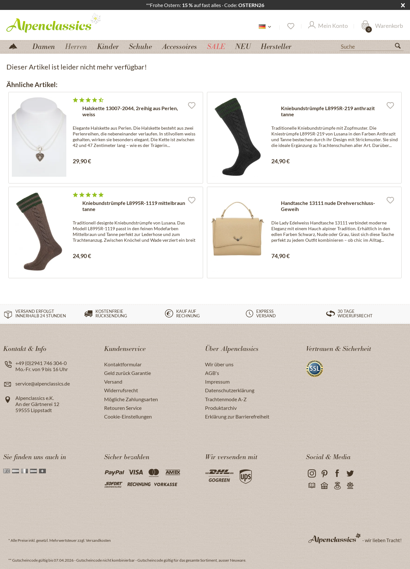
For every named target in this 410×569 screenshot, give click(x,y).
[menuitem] (372, 46)
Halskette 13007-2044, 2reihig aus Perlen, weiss (130, 111)
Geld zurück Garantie (127, 373)
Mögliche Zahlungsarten (131, 399)
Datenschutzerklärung (229, 390)
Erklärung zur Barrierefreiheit (237, 416)
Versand (113, 381)
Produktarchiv (221, 408)
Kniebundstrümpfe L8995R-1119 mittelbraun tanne (133, 206)
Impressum (217, 381)
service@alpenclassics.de (42, 383)
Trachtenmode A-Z (226, 399)
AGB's (212, 373)
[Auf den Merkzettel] (191, 105)
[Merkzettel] (290, 26)
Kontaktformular (123, 364)
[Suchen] (400, 47)
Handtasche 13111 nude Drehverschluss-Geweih (328, 206)
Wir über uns (219, 364)
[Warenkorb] (382, 26)
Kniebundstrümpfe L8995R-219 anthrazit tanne (328, 111)
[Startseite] (16, 45)
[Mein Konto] (328, 26)
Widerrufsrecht (121, 390)
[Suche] (372, 46)
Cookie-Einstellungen (128, 416)
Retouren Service (123, 408)
